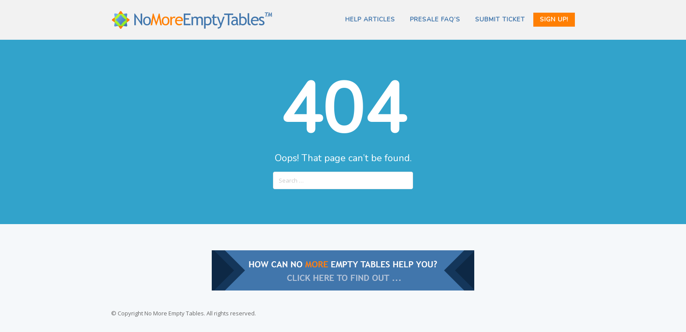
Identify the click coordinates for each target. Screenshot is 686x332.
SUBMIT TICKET (500, 19)
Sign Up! (554, 19)
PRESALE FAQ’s (435, 19)
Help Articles (370, 19)
